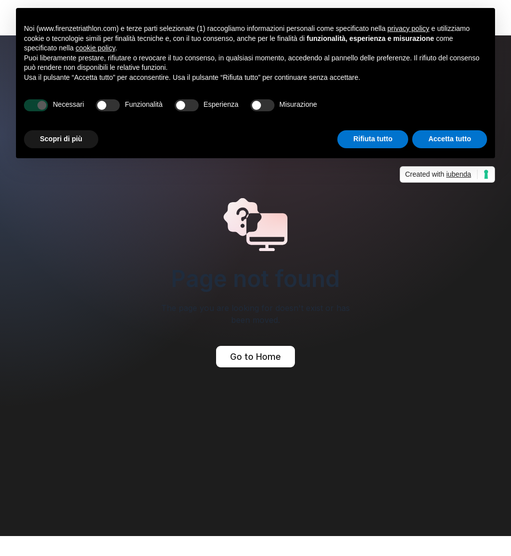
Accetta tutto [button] (449, 139)
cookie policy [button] (95, 48)
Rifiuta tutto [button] (373, 139)
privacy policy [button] (408, 28)
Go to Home (255, 356)
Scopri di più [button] (61, 139)
